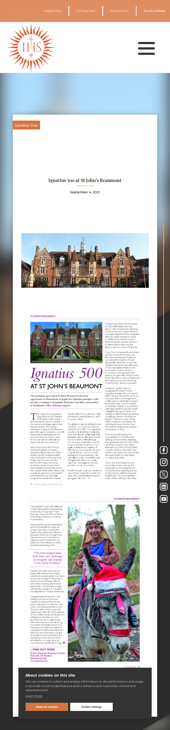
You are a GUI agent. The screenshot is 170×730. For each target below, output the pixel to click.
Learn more (33, 696)
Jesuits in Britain (155, 10)
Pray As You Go (119, 10)
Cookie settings (91, 706)
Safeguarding (52, 10)
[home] (31, 47)
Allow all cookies (47, 706)
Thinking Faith (86, 10)
